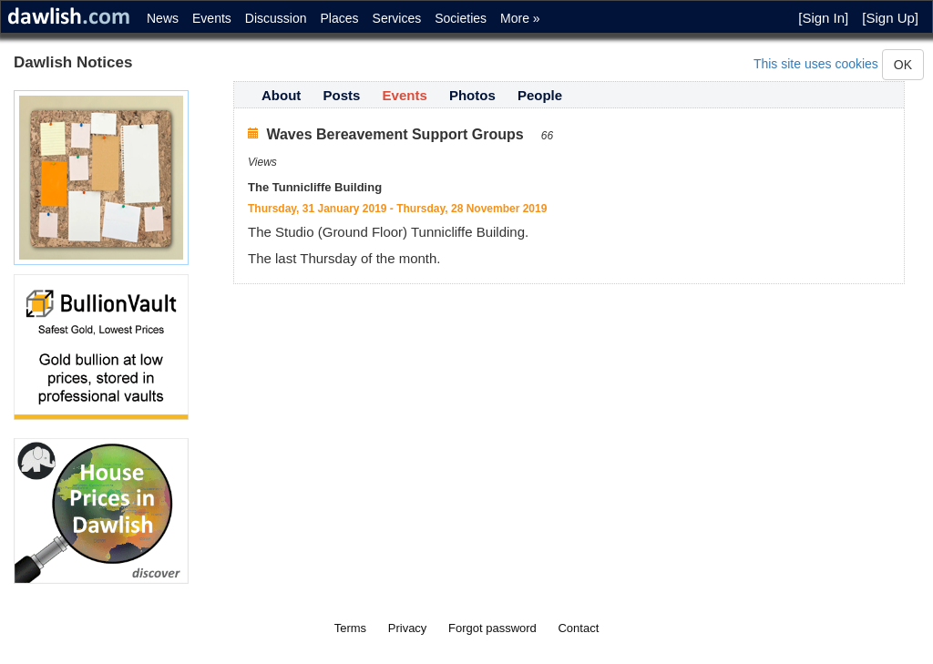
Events (211, 18)
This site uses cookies (816, 63)
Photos (472, 95)
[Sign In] (823, 18)
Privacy (407, 628)
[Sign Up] (890, 18)
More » (520, 18)
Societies (461, 18)
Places (340, 18)
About (281, 95)
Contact (578, 628)
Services (397, 18)
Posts (342, 95)
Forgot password (492, 628)
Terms (350, 628)
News (163, 18)
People (540, 95)
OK (903, 64)
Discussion (276, 18)
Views (262, 162)
